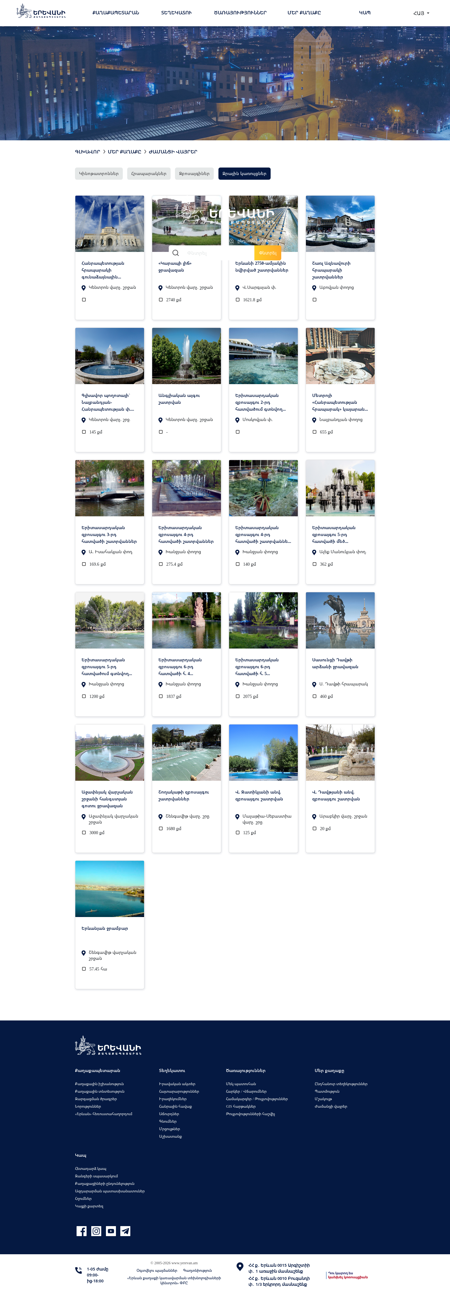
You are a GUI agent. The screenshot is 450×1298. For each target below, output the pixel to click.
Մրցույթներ (169, 1128)
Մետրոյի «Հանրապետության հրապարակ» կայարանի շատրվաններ (340, 402)
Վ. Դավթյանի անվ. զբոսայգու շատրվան (336, 795)
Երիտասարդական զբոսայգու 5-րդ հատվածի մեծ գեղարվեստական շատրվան (334, 534)
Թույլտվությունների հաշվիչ (250, 1113)
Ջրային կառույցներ (244, 173)
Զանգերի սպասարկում (96, 1176)
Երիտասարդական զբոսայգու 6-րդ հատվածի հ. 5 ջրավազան (257, 666)
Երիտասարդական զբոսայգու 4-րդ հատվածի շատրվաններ (186, 534)
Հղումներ (83, 1198)
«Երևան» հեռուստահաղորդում (103, 1113)
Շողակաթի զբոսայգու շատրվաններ (183, 795)
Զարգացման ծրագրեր (96, 1098)
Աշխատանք (170, 1136)
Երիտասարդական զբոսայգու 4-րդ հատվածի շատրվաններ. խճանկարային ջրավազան (263, 534)
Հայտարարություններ (179, 1091)
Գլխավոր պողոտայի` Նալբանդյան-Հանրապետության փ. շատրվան (106, 402)
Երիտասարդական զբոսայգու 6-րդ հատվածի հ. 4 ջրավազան (180, 666)
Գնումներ (168, 1121)
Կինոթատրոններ (99, 173)
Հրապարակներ (149, 173)
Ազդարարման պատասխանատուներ (110, 1191)
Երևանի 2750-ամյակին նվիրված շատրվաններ (261, 266)
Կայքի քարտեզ (89, 1206)
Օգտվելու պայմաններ (157, 1270)
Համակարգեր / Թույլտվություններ (257, 1098)
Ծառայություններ (240, 12)
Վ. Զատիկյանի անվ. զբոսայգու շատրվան (259, 795)
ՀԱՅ (419, 13)
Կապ (365, 12)
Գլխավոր (87, 151)
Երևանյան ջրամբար (105, 928)
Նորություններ (88, 1106)
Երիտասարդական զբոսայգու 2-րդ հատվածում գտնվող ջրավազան (258, 402)
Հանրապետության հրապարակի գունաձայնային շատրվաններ (103, 269)
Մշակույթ (323, 1098)
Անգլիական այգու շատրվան (179, 398)
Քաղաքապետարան (115, 12)
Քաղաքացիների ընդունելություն (104, 1183)
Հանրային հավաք (175, 1106)
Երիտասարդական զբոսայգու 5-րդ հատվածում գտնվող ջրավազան (105, 666)
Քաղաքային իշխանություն (99, 1083)
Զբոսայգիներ (194, 173)
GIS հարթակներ (240, 1106)
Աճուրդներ (169, 1113)
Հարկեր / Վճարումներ (246, 1091)
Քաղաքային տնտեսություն (99, 1091)
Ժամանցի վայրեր (173, 151)
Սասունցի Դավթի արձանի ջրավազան (335, 663)
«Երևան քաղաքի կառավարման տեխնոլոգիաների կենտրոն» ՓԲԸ (174, 1280)
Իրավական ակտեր (177, 1083)
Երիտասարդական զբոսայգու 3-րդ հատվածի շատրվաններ (109, 534)
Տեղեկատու (176, 12)
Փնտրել (268, 253)
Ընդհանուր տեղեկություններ (341, 1083)
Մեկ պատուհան (241, 1083)
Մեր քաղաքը (304, 12)
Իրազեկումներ (173, 1098)
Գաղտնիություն (197, 1270)
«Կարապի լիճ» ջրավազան (175, 266)
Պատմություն (327, 1091)
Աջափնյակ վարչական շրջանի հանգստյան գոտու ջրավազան (107, 798)
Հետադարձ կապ (90, 1168)
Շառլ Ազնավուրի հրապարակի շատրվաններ (331, 269)
